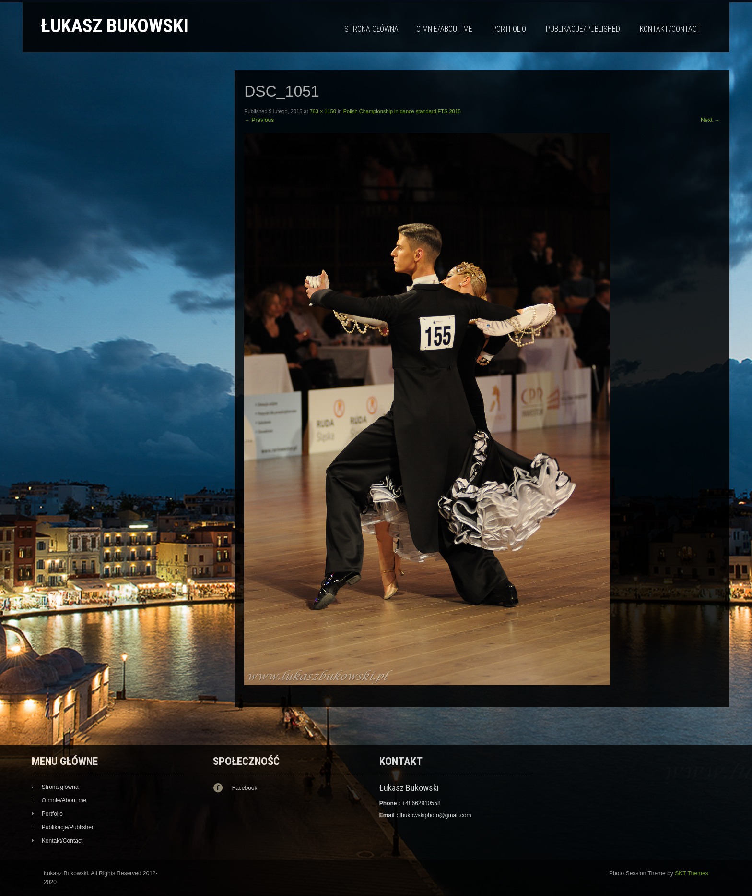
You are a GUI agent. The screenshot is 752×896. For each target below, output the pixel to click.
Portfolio (509, 29)
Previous (259, 120)
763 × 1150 (323, 111)
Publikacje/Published (583, 29)
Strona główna (371, 29)
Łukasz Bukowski (114, 25)
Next (710, 120)
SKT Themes (691, 873)
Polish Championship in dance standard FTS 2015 (402, 111)
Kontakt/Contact (670, 29)
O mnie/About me (444, 29)
